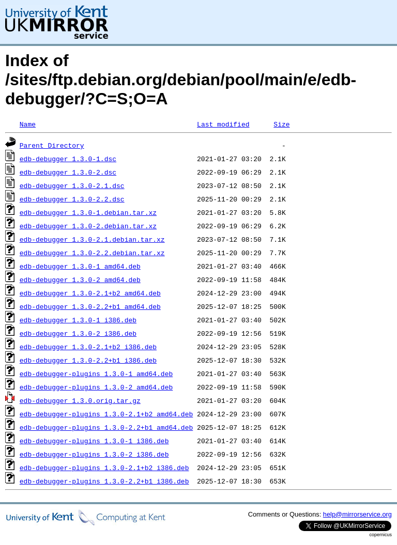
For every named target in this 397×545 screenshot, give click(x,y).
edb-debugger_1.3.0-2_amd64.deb (80, 279)
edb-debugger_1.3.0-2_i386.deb (78, 333)
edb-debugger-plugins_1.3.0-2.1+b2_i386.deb (104, 467)
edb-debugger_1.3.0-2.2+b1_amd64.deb (90, 306)
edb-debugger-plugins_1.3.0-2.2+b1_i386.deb (104, 481)
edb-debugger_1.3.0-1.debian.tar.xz (88, 212)
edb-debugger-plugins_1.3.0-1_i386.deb (94, 440)
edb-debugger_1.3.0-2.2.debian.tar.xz (92, 252)
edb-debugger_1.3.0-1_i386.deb (78, 319)
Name (28, 124)
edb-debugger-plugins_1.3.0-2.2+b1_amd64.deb (106, 427)
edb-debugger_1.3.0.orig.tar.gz (80, 400)
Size (281, 124)
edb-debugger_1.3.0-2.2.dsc (72, 199)
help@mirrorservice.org (357, 514)
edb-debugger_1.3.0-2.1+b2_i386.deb (88, 346)
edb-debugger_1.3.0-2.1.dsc (72, 185)
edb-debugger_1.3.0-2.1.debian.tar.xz (92, 239)
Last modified (223, 124)
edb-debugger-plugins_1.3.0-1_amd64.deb (96, 373)
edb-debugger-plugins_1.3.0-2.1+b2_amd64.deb (106, 413)
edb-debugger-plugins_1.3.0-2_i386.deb (94, 454)
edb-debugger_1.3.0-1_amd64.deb (80, 266)
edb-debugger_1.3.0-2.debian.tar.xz (88, 225)
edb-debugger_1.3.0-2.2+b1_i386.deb (88, 360)
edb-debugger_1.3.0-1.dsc (68, 158)
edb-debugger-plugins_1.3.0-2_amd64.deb (96, 387)
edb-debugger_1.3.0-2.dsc (68, 172)
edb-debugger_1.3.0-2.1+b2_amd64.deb (90, 293)
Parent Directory (52, 145)
